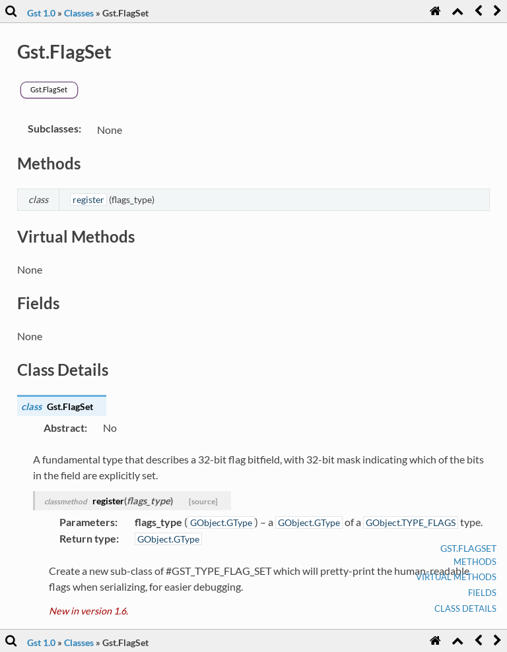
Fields (482, 592)
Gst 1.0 (41, 12)
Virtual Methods (456, 577)
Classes (79, 12)
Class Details (465, 608)
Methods (475, 561)
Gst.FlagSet (468, 548)
